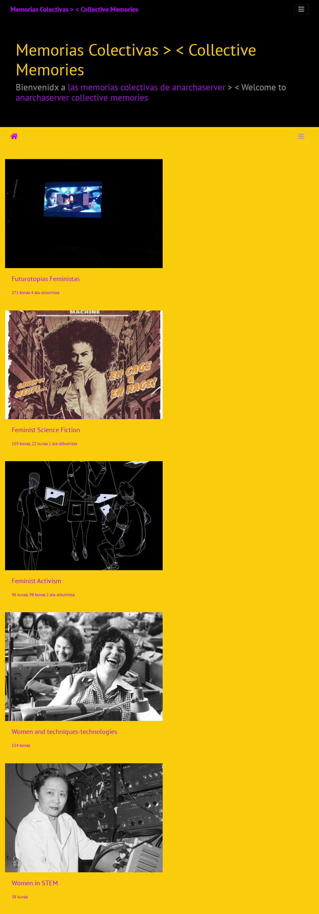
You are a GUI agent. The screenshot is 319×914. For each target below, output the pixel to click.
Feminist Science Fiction (205, 273)
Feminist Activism (36, 418)
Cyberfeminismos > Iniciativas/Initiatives (68, 710)
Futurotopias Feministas (46, 273)
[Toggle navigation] (301, 9)
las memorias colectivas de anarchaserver (146, 87)
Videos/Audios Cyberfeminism (213, 714)
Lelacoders (27, 859)
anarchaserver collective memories (82, 97)
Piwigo (173, 900)
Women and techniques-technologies (224, 418)
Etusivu (14, 136)
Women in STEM (35, 564)
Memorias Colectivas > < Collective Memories (74, 9)
